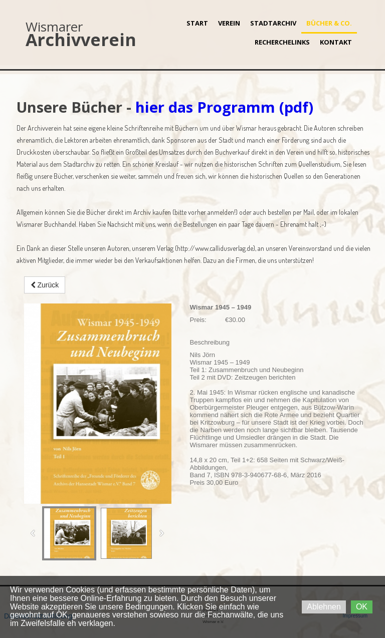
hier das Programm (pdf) (224, 107)
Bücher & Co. (329, 23)
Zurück (45, 285)
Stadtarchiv (273, 23)
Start (197, 23)
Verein (229, 23)
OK (361, 606)
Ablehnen (324, 606)
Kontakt (336, 42)
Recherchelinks (282, 42)
